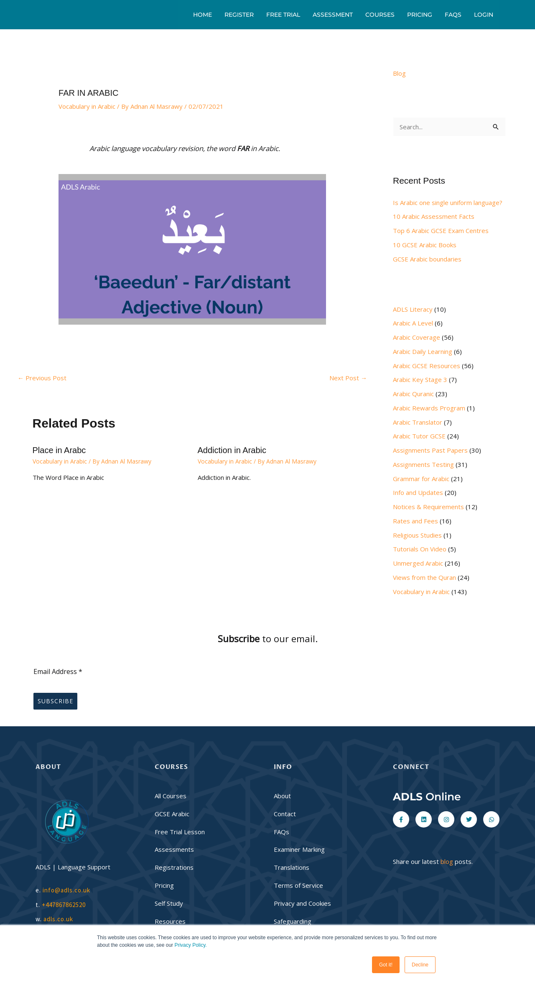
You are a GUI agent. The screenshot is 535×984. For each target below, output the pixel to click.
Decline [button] (420, 965)
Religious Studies (417, 535)
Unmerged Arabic (418, 563)
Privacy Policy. (190, 945)
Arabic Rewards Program (429, 408)
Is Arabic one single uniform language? (447, 202)
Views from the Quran (424, 577)
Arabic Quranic (413, 394)
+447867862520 (64, 905)
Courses (380, 14)
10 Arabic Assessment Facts (433, 216)
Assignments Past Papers (430, 450)
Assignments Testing (423, 464)
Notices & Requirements (428, 506)
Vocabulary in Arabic (87, 106)
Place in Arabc (59, 450)
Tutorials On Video (419, 549)
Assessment (333, 14)
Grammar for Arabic (421, 478)
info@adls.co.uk (66, 890)
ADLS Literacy (413, 309)
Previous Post (42, 378)
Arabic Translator (417, 422)
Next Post (348, 378)
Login (483, 14)
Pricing (419, 14)
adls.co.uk (59, 919)
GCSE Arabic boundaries (427, 259)
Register (239, 14)
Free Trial (283, 14)
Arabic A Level (413, 323)
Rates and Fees (415, 521)
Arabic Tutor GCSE (419, 436)
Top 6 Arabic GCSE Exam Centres (441, 230)
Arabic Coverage (416, 337)
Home (202, 14)
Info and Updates (418, 492)
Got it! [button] (385, 965)
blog (447, 861)
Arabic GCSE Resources (426, 365)
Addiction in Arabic (232, 450)
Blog (399, 73)
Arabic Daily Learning (422, 351)
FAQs (453, 14)
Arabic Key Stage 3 (420, 379)
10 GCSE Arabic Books (424, 245)
